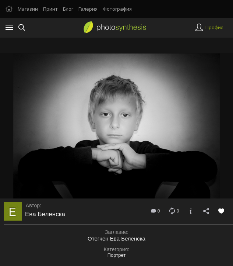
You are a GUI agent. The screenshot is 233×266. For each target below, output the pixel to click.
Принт (50, 9)
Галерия (88, 9)
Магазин (28, 9)
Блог (68, 9)
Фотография (117, 9)
